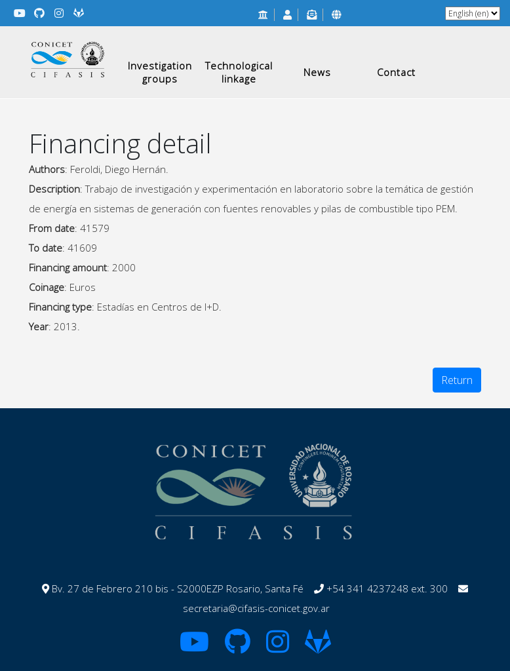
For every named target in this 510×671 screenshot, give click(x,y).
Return (457, 380)
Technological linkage (239, 72)
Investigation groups (160, 72)
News (317, 72)
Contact (396, 72)
